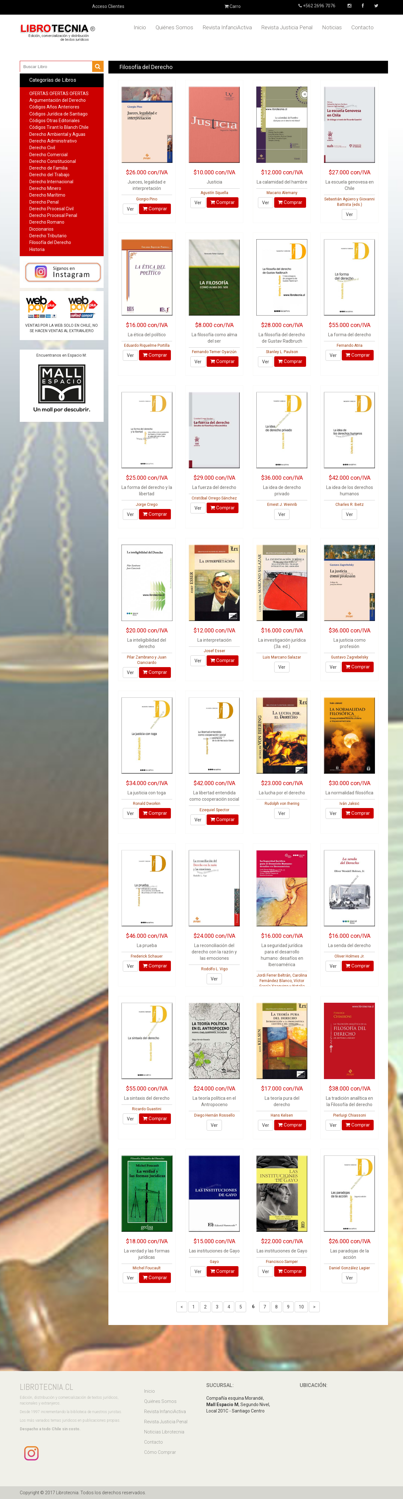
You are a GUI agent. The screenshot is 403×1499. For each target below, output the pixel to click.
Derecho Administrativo (53, 140)
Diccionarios (41, 229)
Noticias (332, 27)
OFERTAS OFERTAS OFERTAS (59, 93)
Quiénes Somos (174, 27)
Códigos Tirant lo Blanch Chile (59, 127)
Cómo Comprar (160, 1452)
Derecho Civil (42, 147)
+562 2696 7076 (318, 5)
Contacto (362, 27)
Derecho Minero (45, 188)
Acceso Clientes (108, 6)
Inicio (140, 27)
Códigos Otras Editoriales (54, 120)
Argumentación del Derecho (57, 100)
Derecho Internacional (51, 181)
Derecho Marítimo (47, 195)
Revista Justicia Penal (286, 27)
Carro (232, 6)
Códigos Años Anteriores (54, 106)
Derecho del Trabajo (49, 174)
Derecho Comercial (48, 154)
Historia (37, 249)
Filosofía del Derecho (50, 242)
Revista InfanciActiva (227, 27)
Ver (130, 209)
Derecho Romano (46, 222)
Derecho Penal (44, 202)
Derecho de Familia (48, 168)
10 (301, 1306)
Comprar (155, 209)
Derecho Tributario (48, 235)
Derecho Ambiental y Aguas (57, 134)
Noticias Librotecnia (164, 1431)
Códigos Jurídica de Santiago (58, 113)
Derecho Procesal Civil (51, 208)
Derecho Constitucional (52, 161)
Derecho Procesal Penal (53, 215)
